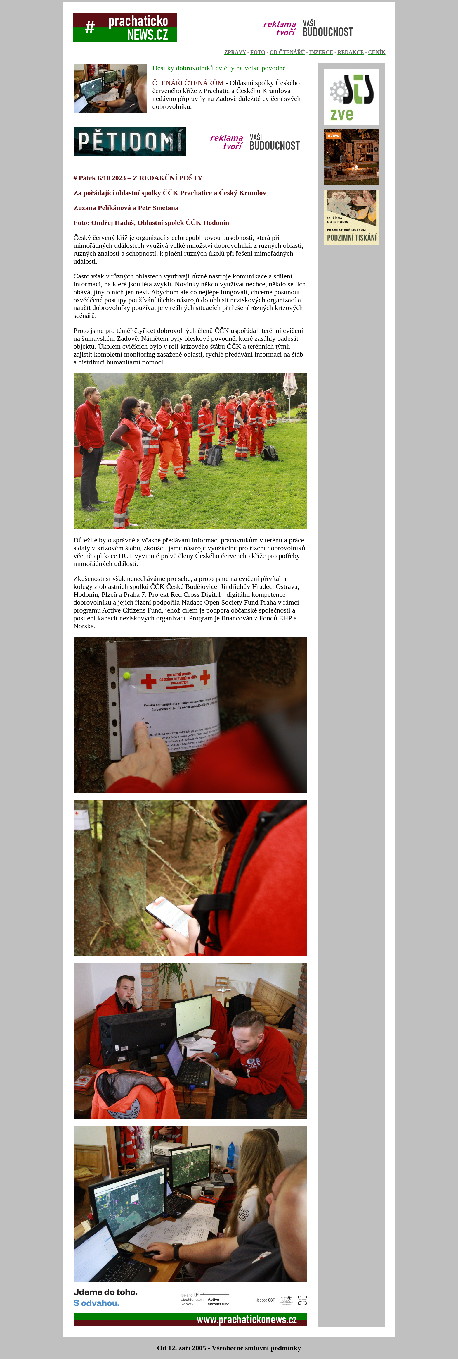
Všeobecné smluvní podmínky (256, 1348)
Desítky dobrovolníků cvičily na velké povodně (219, 68)
